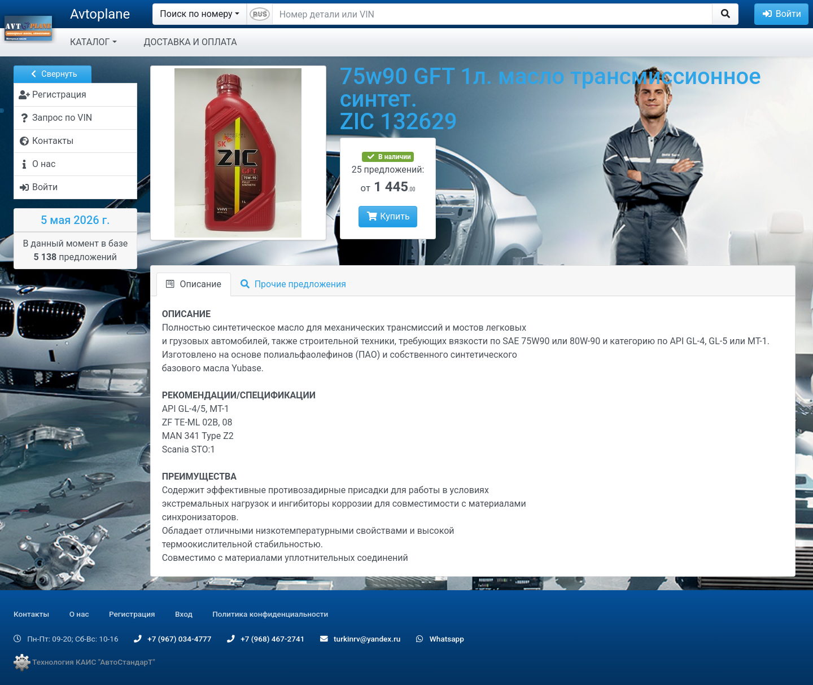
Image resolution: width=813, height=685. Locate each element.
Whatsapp (440, 638)
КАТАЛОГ (90, 42)
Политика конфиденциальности (270, 613)
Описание (193, 284)
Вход (184, 613)
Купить (387, 216)
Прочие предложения (293, 284)
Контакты (31, 613)
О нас (79, 613)
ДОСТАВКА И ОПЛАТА (190, 42)
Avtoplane (100, 14)
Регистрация (132, 613)
